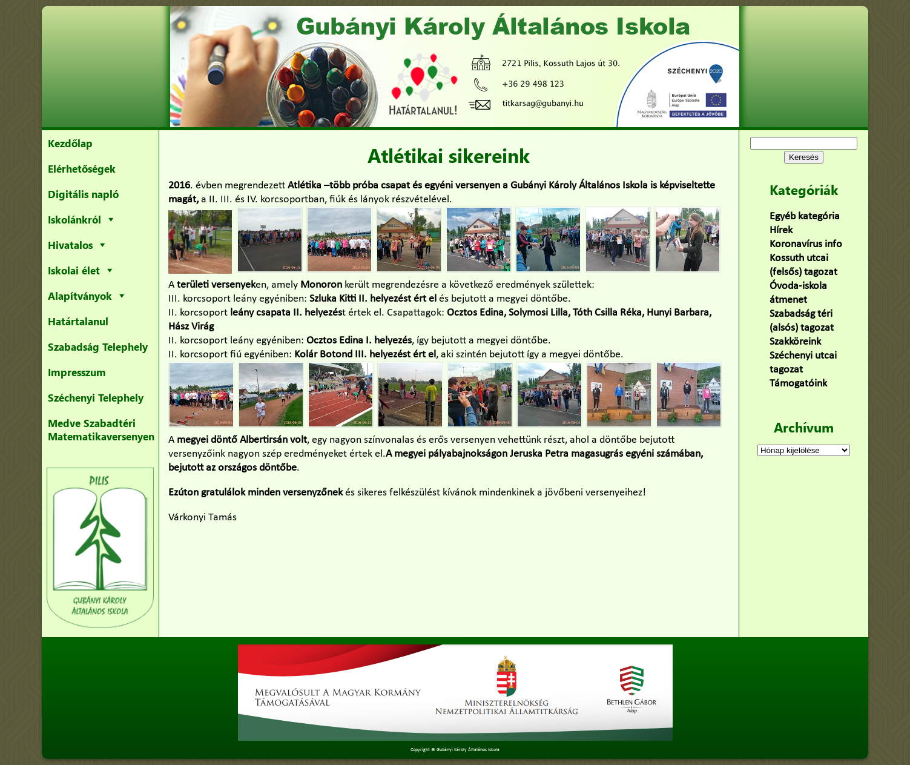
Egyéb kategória (805, 216)
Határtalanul (78, 321)
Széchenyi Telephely (95, 397)
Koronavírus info (806, 244)
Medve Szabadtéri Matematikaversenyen (101, 429)
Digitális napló (83, 193)
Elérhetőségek (82, 168)
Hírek (781, 230)
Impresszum (77, 372)
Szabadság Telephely (98, 346)
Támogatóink (798, 383)
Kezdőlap (70, 143)
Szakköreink (795, 342)
